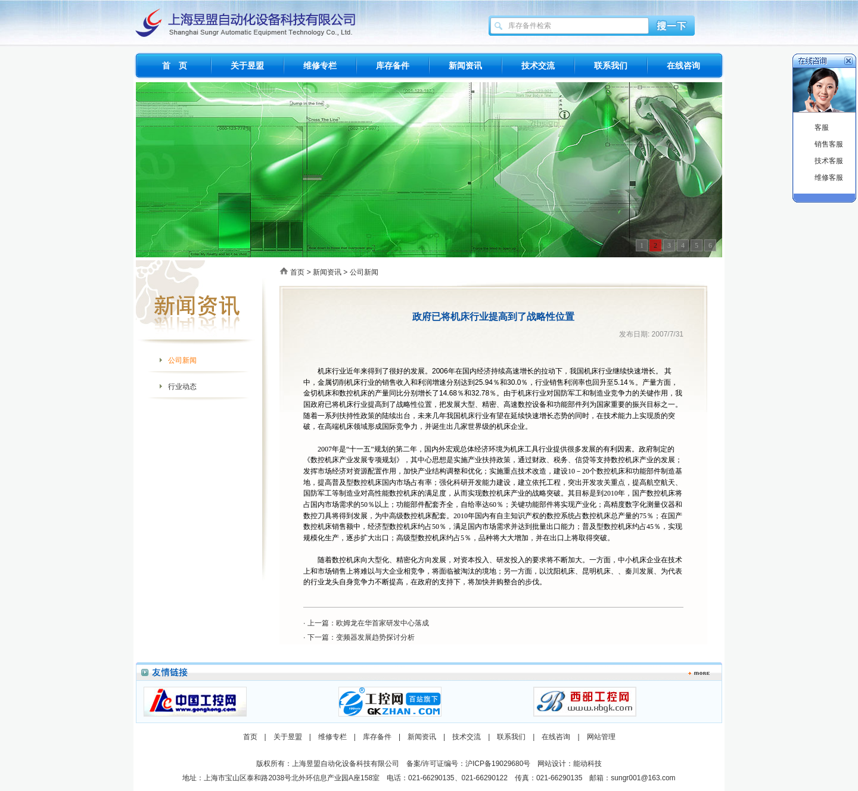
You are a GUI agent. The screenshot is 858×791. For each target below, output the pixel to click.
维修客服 (829, 177)
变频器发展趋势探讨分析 (375, 637)
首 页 (174, 65)
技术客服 (829, 161)
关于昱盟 (247, 65)
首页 (297, 272)
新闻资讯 (465, 65)
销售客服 (829, 144)
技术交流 (538, 65)
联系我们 (610, 65)
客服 (822, 127)
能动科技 (587, 763)
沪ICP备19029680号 (497, 763)
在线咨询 (683, 65)
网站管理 (601, 737)
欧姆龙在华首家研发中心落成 (382, 623)
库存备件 (392, 65)
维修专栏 (320, 65)
